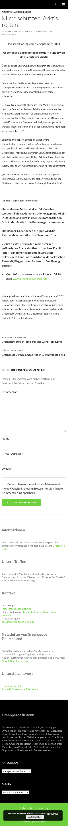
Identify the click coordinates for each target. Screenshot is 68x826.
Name (6, 438)
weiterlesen (52, 813)
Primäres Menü (63, 4)
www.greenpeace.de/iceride (30, 278)
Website (7, 469)
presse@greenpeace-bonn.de (18, 621)
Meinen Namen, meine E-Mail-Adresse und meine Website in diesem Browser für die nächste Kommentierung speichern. (32, 488)
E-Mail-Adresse (12, 453)
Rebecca (29, 31)
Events (27, 12)
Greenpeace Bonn (13, 4)
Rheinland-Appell (12, 685)
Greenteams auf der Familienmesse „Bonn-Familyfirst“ (34, 339)
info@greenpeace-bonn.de (16, 608)
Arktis (18, 12)
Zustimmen (34, 817)
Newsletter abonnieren (15, 660)
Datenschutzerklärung (34, 808)
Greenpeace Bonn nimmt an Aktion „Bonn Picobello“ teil (34, 352)
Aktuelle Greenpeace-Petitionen (20, 689)
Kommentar (10, 392)
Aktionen (7, 12)
